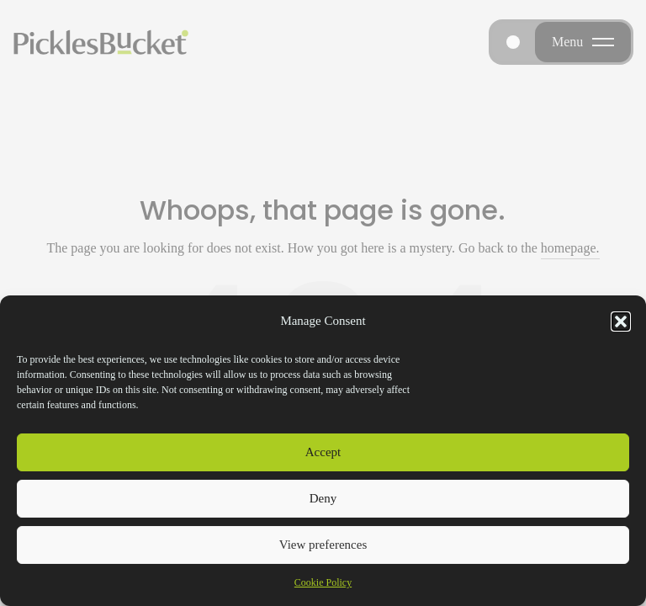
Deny (323, 498)
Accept (323, 452)
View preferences (323, 544)
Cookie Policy (323, 582)
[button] (620, 321)
